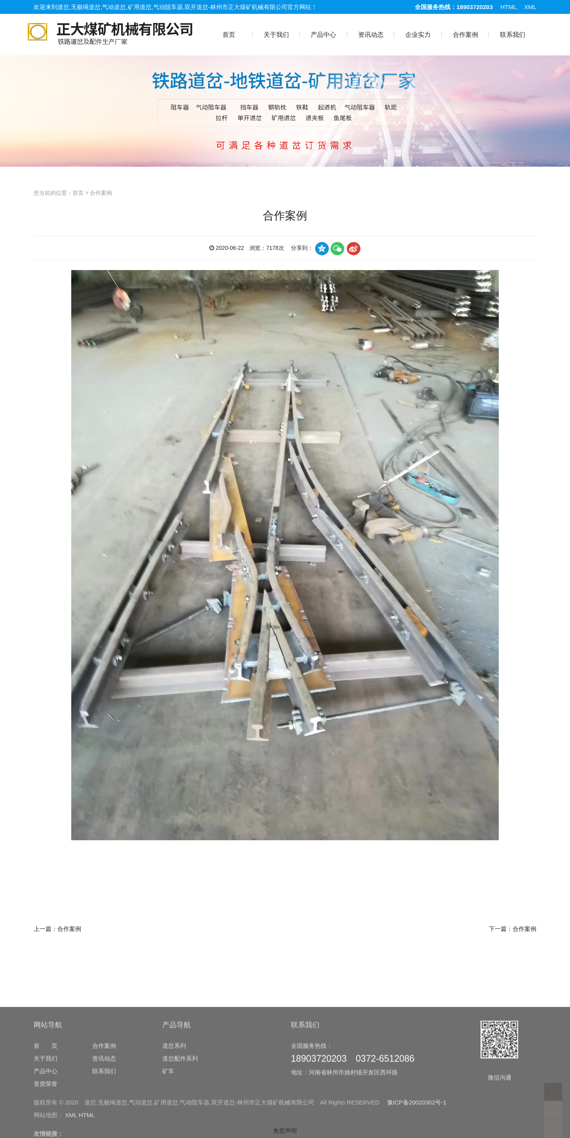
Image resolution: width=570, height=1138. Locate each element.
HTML (508, 7)
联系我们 (512, 34)
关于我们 (276, 34)
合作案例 (465, 34)
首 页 (45, 1125)
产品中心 (323, 34)
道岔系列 (174, 1125)
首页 (228, 34)
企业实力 (418, 34)
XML (530, 7)
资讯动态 (371, 34)
